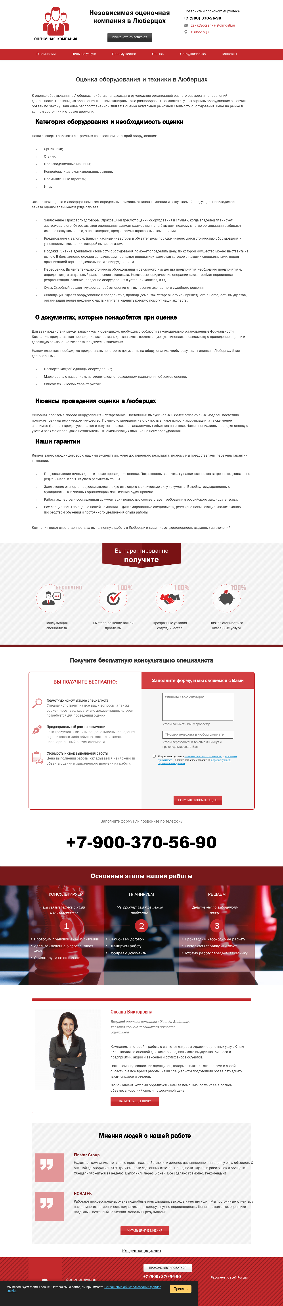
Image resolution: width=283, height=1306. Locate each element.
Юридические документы (141, 1251)
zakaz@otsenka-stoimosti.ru (213, 25)
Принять (181, 1289)
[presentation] (196, 782)
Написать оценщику (135, 1101)
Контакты (229, 54)
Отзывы (158, 54)
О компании (46, 54)
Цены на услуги (84, 54)
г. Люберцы (200, 32)
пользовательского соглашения (203, 756)
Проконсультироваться (129, 37)
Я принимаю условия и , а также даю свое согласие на (197, 760)
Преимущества (124, 54)
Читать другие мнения (145, 1230)
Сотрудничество (193, 54)
